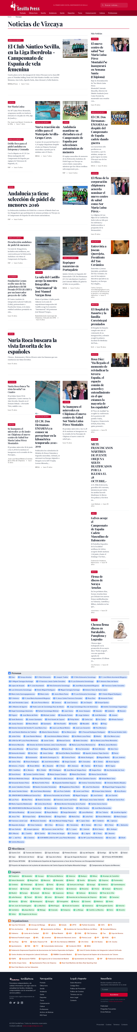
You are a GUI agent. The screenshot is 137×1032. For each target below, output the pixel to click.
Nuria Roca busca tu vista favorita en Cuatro (19, 389)
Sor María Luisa (16, 106)
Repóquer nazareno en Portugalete (70, 266)
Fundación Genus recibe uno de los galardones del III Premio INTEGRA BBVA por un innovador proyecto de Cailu (20, 288)
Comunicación (91, 13)
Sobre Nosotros (75, 983)
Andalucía (53, 13)
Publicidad (104, 1006)
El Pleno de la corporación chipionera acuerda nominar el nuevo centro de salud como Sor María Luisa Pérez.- (100, 194)
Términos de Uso (76, 994)
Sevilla (43, 13)
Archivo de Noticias (46, 1012)
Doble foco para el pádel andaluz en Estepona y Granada (18, 146)
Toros (80, 13)
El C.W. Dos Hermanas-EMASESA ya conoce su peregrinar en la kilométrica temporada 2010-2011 (46, 433)
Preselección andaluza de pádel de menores (20, 243)
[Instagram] (18, 1003)
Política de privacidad (115, 1001)
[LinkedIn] (22, 1003)
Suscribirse (114, 995)
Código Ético (74, 985)
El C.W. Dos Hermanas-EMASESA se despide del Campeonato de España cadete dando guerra (99, 130)
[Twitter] (14, 1003)
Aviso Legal (74, 997)
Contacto (73, 1000)
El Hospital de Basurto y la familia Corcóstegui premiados (100, 316)
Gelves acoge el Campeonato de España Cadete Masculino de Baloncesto (99, 529)
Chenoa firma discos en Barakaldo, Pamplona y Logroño (100, 632)
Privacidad (100, 1024)
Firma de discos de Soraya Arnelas (97, 581)
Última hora (33, 13)
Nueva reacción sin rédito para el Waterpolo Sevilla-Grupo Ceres (47, 132)
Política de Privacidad (77, 988)
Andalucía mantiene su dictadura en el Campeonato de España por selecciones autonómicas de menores (73, 139)
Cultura (102, 13)
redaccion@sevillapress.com (33, 1026)
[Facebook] (10, 1003)
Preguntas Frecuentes (108, 1009)
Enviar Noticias (106, 1012)
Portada (23, 13)
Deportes (71, 13)
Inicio (9, 17)
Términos (116, 1024)
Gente (62, 13)
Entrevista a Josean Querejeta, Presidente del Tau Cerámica (98, 255)
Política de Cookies (77, 991)
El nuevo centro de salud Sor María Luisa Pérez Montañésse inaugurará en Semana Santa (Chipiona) (99, 60)
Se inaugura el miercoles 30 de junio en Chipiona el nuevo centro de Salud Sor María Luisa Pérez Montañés (19, 436)
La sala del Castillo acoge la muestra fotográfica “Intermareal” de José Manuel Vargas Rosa (47, 286)
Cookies (108, 1024)
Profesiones (112, 13)
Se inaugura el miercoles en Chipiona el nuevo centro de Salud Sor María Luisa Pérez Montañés (74, 415)
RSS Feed (43, 1015)
